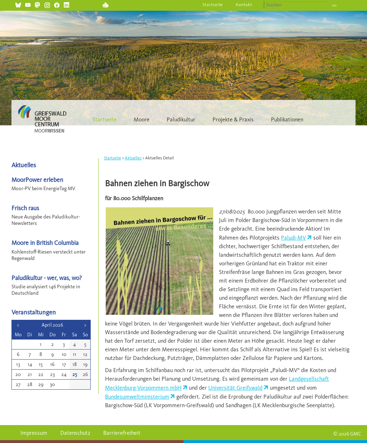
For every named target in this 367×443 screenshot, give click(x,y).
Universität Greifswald (235, 387)
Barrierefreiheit (121, 432)
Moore (141, 119)
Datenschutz (75, 432)
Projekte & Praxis (233, 119)
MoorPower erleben (37, 179)
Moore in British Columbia (44, 242)
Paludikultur (181, 119)
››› (334, 5)
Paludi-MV (293, 237)
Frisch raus (25, 208)
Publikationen (287, 119)
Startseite (212, 4)
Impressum (33, 432)
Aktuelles (133, 157)
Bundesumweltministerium (137, 396)
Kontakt (244, 4)
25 (74, 374)
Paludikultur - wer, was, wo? (46, 277)
